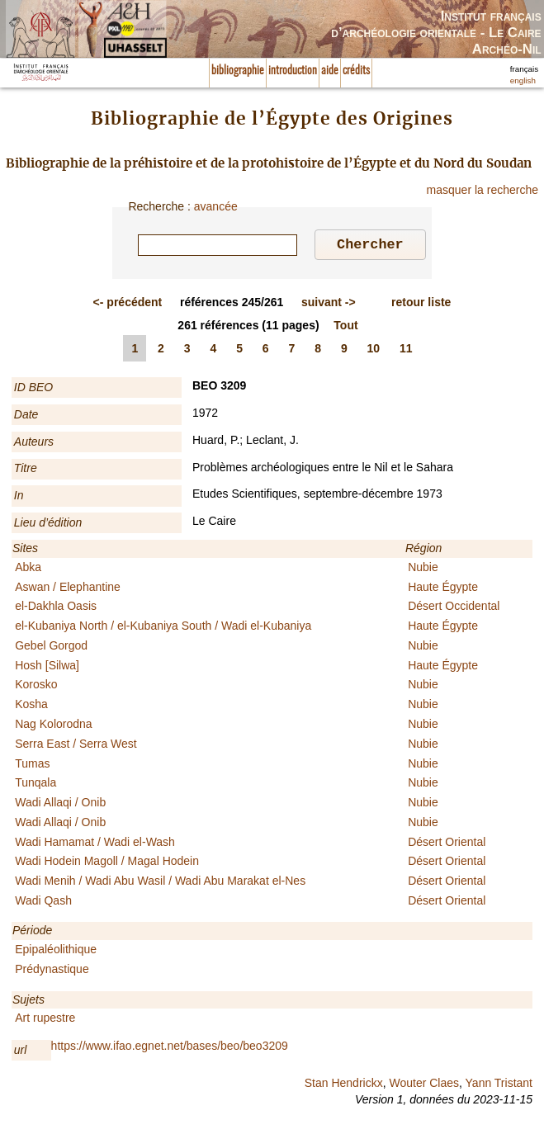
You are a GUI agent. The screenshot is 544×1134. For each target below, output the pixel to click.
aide (329, 71)
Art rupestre (45, 1020)
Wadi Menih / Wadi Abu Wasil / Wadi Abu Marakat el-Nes (160, 883)
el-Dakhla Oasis (56, 608)
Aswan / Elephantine (68, 589)
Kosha (31, 706)
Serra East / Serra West (76, 746)
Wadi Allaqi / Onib (60, 804)
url (20, 1052)
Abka (28, 569)
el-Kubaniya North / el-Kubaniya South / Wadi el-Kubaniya (163, 628)
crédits (356, 71)
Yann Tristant (499, 1085)
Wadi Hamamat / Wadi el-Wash (95, 844)
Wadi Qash (43, 903)
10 (374, 350)
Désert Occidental (453, 608)
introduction (292, 71)
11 (406, 350)
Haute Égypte (443, 589)
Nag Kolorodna (53, 726)
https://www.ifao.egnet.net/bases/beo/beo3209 (169, 1048)
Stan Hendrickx (344, 1085)
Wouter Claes (424, 1085)
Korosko (36, 686)
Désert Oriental (446, 844)
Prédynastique (52, 971)
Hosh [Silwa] (47, 667)
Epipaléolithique (56, 951)
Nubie (423, 569)
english (523, 80)
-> (328, 304)
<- (128, 304)
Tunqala (35, 784)
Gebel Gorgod (51, 647)
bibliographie (237, 71)
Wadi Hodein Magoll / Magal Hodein (107, 863)
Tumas (32, 766)
